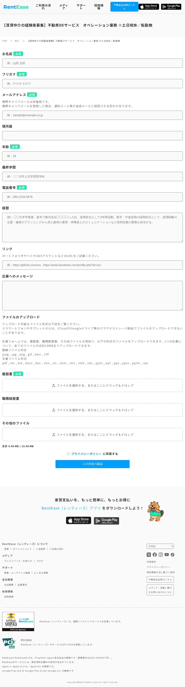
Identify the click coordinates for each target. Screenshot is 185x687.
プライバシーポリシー (86, 453)
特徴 (6, 548)
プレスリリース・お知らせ (18, 560)
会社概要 (9, 584)
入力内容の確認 (92, 463)
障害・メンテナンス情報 (17, 572)
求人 (17, 40)
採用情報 (99, 6)
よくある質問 (41, 572)
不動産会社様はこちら (160, 579)
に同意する (92, 453)
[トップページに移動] (16, 7)
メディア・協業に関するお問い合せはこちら (160, 590)
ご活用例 (40, 548)
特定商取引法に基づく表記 (161, 572)
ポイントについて (22, 548)
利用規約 (151, 561)
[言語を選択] (160, 546)
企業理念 (22, 584)
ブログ (39, 560)
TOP (5, 40)
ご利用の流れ (43, 6)
